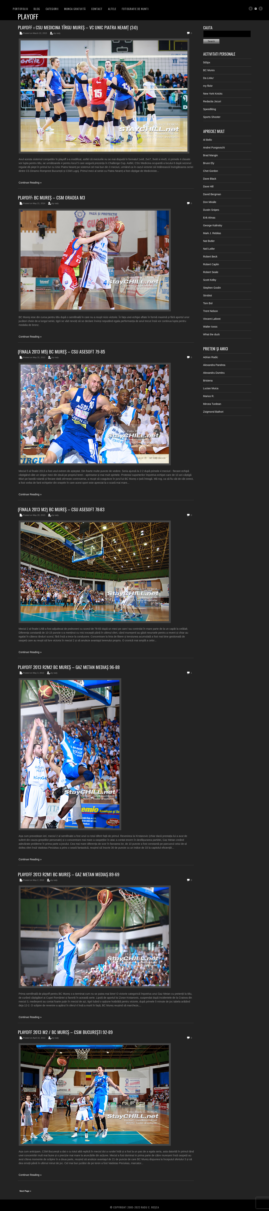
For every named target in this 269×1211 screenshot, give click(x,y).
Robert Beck (210, 256)
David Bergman (212, 194)
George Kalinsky (212, 225)
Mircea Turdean (212, 403)
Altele (112, 9)
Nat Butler (209, 240)
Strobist (207, 295)
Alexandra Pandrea (214, 365)
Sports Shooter (211, 116)
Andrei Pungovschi (214, 147)
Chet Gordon (210, 170)
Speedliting (209, 109)
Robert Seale (210, 272)
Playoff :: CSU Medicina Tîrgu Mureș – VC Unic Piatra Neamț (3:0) (78, 27)
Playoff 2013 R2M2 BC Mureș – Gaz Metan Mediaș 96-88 (69, 667)
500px (206, 62)
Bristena (208, 380)
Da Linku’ (208, 78)
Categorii (52, 9)
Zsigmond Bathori (213, 411)
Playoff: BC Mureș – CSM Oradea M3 (51, 197)
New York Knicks (212, 93)
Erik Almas (209, 217)
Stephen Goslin (212, 287)
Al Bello (207, 139)
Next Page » (25, 1191)
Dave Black (209, 178)
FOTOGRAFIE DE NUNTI (135, 9)
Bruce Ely (208, 163)
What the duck (211, 334)
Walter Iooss (210, 326)
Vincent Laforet (212, 318)
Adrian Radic (210, 357)
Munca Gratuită (75, 9)
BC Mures (209, 70)
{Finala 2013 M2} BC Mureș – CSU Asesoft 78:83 (61, 509)
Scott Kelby (209, 279)
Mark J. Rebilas (212, 233)
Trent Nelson (210, 311)
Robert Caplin (211, 264)
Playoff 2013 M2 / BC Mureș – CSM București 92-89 (65, 1032)
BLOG (37, 9)
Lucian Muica (211, 388)
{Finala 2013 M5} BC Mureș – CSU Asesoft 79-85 (61, 351)
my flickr (208, 85)
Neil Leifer (209, 248)
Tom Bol (208, 303)
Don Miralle (209, 202)
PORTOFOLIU (20, 9)
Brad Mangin (210, 155)
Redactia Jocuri (212, 101)
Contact (97, 9)
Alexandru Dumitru (214, 372)
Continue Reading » (30, 182)
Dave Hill (208, 186)
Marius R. (208, 396)
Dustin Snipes (211, 209)
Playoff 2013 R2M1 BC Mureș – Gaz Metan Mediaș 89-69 (68, 874)
